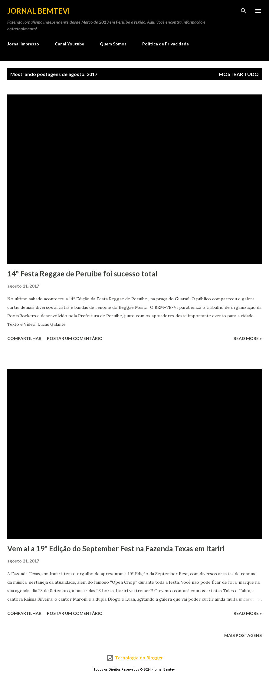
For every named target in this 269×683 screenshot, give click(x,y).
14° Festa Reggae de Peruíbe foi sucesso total (82, 273)
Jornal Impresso (23, 43)
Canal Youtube (69, 43)
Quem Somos (113, 43)
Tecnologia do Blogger (135, 658)
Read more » (248, 338)
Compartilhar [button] (24, 338)
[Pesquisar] (243, 11)
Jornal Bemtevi (38, 10)
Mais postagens (243, 635)
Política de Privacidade (165, 43)
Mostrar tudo (239, 74)
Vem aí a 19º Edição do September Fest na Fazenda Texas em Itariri (116, 548)
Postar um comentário (75, 338)
